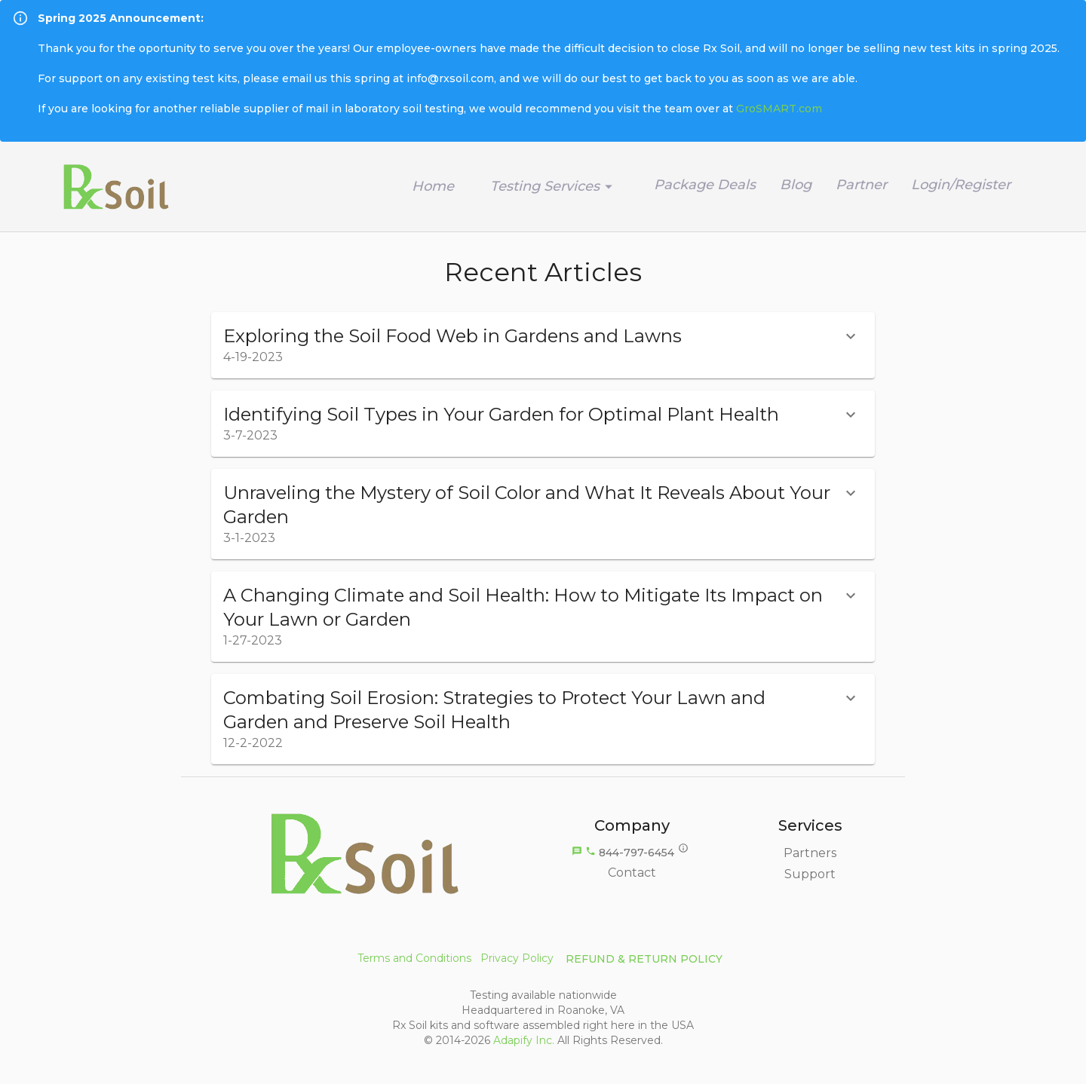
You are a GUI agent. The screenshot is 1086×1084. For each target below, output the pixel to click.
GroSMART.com (779, 108)
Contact (632, 872)
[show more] (851, 336)
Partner (861, 184)
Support (810, 874)
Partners (810, 853)
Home (433, 186)
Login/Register (961, 184)
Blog (795, 184)
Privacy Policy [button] (517, 958)
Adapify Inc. (523, 1040)
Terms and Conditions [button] (414, 958)
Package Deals (705, 184)
